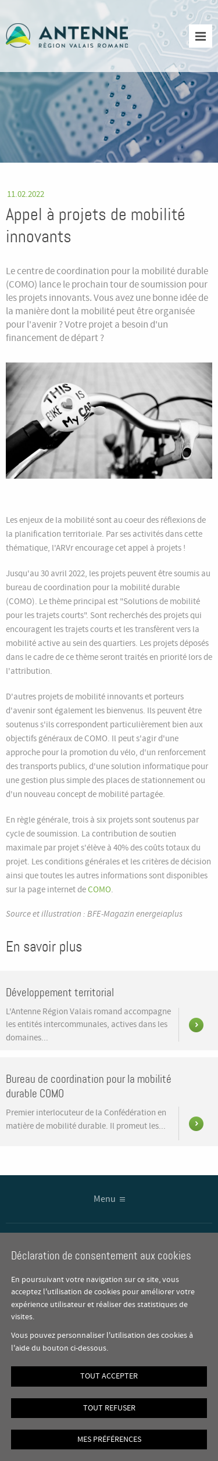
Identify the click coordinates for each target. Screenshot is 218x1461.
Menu (105, 1199)
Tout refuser (109, 1408)
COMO (99, 890)
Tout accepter (109, 1376)
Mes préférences (109, 1439)
